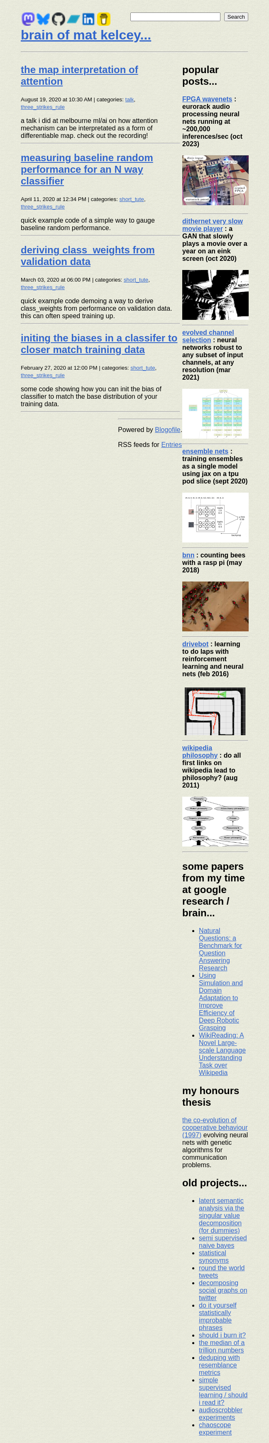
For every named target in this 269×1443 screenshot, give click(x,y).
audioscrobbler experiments (220, 1413)
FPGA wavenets (207, 99)
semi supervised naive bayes (223, 1241)
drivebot (195, 644)
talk (129, 99)
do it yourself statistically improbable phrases (218, 1316)
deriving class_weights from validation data (88, 255)
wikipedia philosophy (200, 751)
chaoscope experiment (215, 1428)
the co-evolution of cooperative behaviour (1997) (214, 1128)
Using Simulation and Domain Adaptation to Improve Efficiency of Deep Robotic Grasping (221, 1001)
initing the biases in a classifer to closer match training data (99, 343)
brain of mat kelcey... (86, 34)
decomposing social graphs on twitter (223, 1290)
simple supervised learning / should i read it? (223, 1391)
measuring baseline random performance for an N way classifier (87, 169)
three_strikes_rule (43, 107)
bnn (188, 555)
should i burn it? (222, 1335)
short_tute (132, 199)
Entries (171, 444)
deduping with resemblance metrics (219, 1365)
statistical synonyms (214, 1256)
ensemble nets (205, 451)
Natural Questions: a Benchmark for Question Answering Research (220, 949)
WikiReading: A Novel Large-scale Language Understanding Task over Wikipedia (222, 1054)
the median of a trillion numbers (222, 1346)
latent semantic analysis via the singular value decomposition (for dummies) (221, 1215)
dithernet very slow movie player (212, 225)
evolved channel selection (208, 336)
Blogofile (167, 429)
